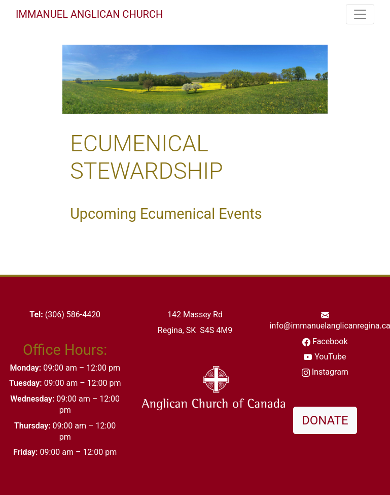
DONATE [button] (325, 420)
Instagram (330, 372)
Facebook (329, 341)
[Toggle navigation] (360, 14)
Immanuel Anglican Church (89, 14)
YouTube (330, 356)
